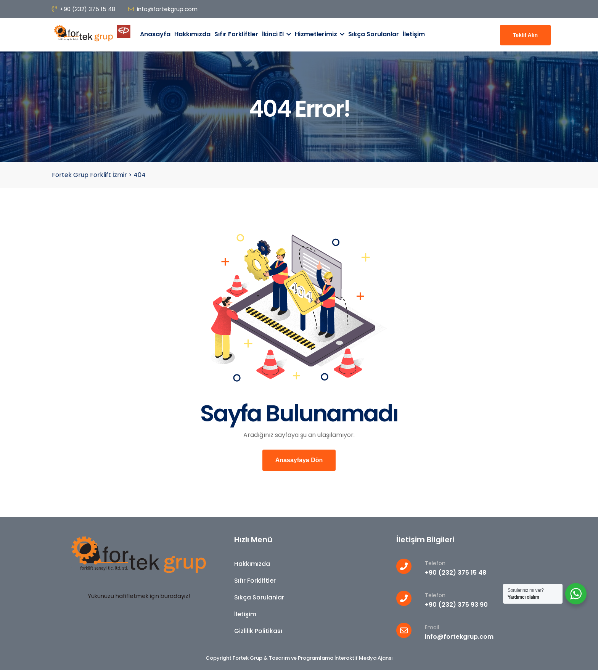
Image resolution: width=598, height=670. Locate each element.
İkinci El (276, 34)
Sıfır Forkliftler (236, 34)
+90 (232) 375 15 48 (83, 9)
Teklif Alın (525, 35)
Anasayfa (155, 34)
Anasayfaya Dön (299, 460)
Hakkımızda (192, 34)
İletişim (414, 34)
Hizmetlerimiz (319, 34)
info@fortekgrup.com (163, 9)
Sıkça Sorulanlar (373, 34)
